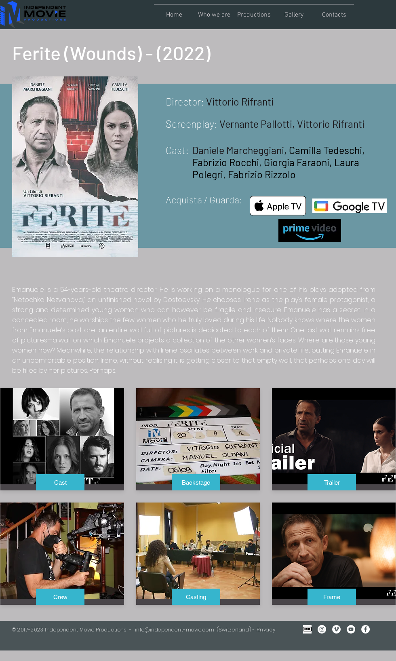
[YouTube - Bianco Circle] (351, 629)
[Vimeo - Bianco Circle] (336, 629)
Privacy (266, 629)
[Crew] (60, 597)
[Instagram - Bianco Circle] (322, 629)
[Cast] (60, 482)
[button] (214, 11)
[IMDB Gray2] (307, 629)
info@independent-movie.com (175, 629)
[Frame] (332, 597)
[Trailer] (332, 482)
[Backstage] (196, 482)
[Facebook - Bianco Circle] (365, 629)
